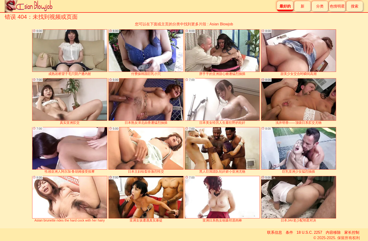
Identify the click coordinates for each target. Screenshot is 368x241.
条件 (289, 232)
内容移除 (333, 232)
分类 (320, 6)
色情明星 (337, 6)
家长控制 (351, 232)
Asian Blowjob (221, 24)
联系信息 (274, 232)
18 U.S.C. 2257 (309, 232)
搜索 (354, 6)
